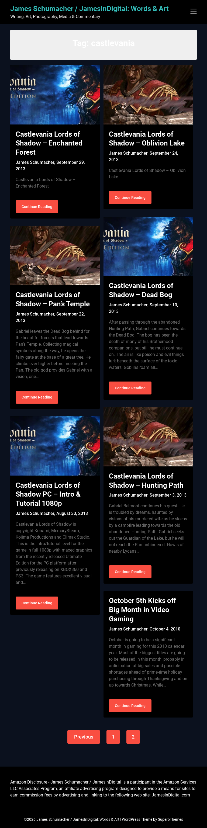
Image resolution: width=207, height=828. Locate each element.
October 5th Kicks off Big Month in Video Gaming (142, 610)
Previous (83, 737)
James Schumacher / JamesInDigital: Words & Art (89, 9)
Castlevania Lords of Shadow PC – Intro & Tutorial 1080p (48, 494)
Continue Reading (37, 207)
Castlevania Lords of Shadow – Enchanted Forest (49, 143)
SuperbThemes (170, 819)
